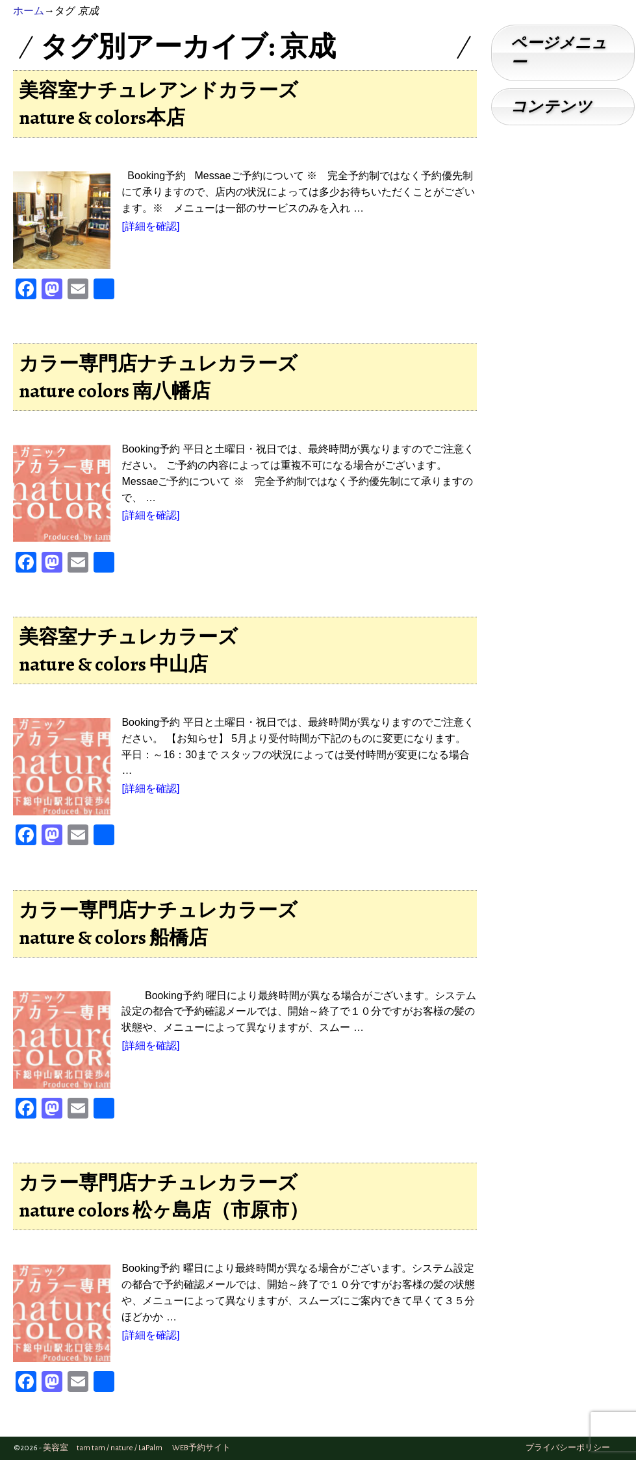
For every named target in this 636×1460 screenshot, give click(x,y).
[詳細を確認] (150, 226)
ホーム (28, 10)
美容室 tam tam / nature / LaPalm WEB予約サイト (137, 1448)
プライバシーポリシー (568, 1448)
